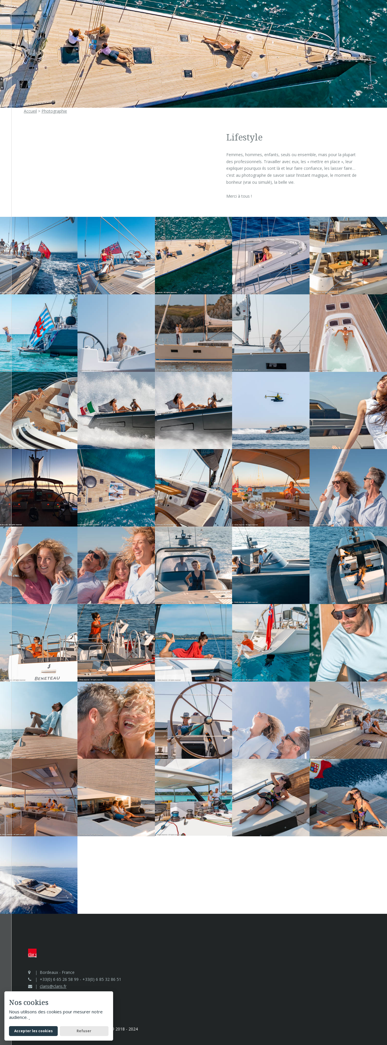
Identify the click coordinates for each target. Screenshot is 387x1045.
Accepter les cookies (33, 1030)
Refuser (84, 1030)
